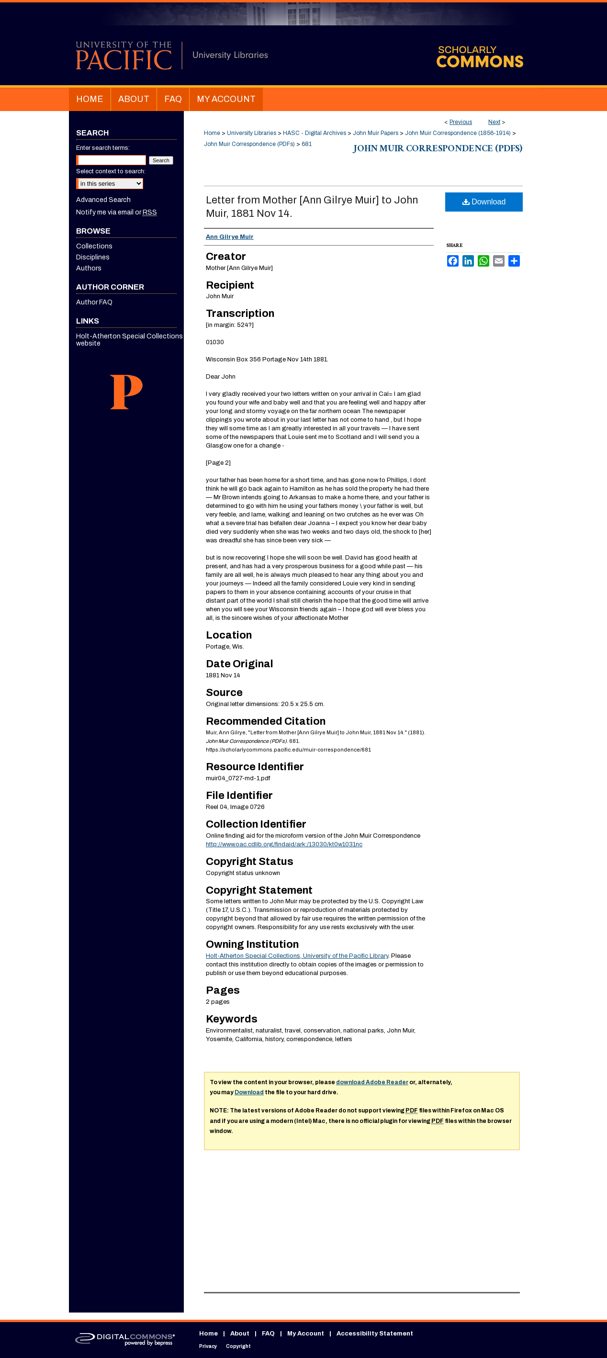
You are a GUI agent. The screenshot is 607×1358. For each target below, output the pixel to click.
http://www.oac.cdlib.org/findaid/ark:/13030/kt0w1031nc (284, 844)
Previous (461, 122)
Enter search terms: (103, 148)
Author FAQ (94, 302)
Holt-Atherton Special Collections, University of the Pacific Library (297, 956)
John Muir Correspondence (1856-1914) (458, 133)
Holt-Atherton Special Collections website (129, 340)
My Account (305, 1333)
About (239, 1333)
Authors (88, 268)
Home (212, 133)
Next (494, 122)
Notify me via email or (116, 212)
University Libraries (251, 133)
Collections (94, 246)
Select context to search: (111, 171)
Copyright (238, 1346)
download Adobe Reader (372, 1082)
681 (307, 144)
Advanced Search (103, 199)
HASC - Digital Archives (314, 133)
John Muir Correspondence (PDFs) (249, 144)
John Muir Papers (375, 133)
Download (484, 202)
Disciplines (93, 257)
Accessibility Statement (375, 1333)
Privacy (208, 1346)
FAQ (268, 1333)
